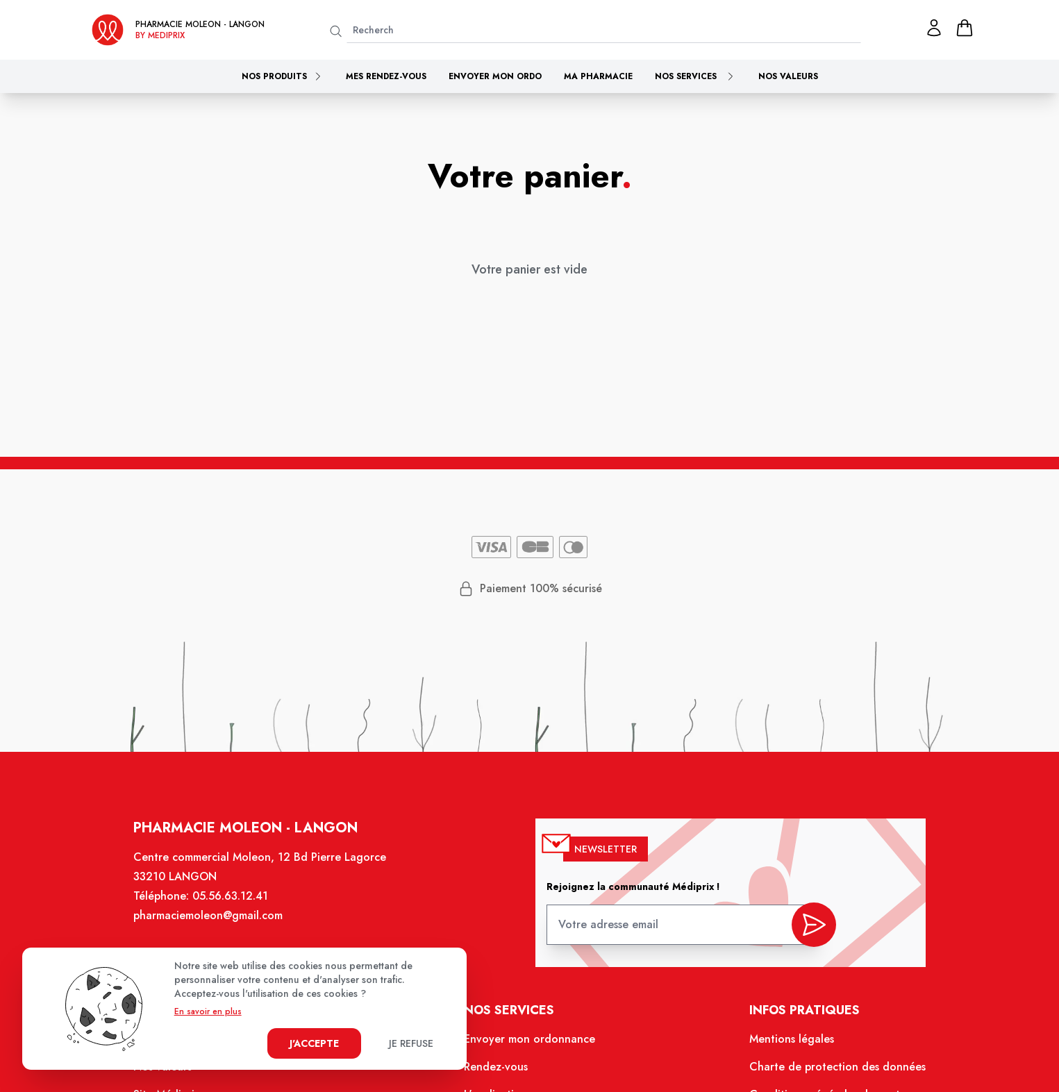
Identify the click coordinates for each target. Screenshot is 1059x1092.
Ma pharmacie (598, 76)
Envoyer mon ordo (495, 76)
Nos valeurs (788, 76)
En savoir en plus (208, 1011)
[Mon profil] (934, 27)
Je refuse (411, 1043)
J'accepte (314, 1043)
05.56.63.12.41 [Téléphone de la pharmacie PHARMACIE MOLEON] (231, 898)
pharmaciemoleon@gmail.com (209, 917)
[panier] (964, 27)
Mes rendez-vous (386, 76)
